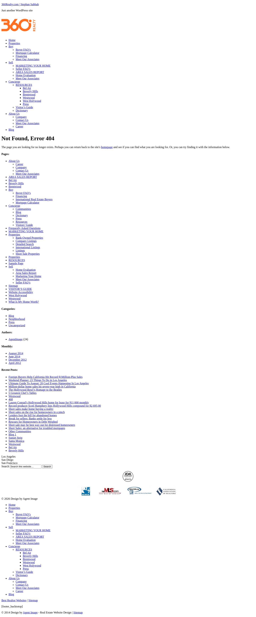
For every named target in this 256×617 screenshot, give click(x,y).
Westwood (29, 97)
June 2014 (14, 356)
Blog (11, 129)
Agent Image (30, 612)
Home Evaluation (26, 75)
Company (21, 116)
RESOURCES (24, 84)
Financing (21, 56)
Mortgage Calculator (27, 52)
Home (12, 40)
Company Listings (26, 240)
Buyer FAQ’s (23, 49)
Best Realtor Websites (13, 600)
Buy (11, 46)
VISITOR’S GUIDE (20, 288)
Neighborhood (17, 318)
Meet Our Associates (27, 59)
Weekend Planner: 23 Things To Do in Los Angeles (38, 380)
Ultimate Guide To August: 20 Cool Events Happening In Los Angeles (49, 383)
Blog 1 (12, 434)
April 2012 (15, 362)
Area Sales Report (26, 272)
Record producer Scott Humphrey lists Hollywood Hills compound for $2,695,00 (55, 405)
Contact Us (22, 120)
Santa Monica (16, 440)
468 (11, 399)
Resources (21, 221)
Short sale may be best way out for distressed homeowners (42, 424)
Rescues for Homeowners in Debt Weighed (33, 421)
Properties (14, 43)
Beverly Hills (30, 91)
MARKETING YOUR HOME (33, 65)
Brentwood (29, 94)
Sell (11, 62)
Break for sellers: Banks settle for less (30, 418)
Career (19, 126)
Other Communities (20, 431)
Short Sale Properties (28, 253)
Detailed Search (25, 244)
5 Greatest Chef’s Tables (22, 392)
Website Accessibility (21, 292)
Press (26, 104)
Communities (23, 208)
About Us (14, 113)
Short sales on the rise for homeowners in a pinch (37, 412)
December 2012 (18, 359)
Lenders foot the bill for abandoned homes (33, 415)
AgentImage (16, 339)
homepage (107, 147)
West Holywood (32, 100)
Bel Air (27, 88)
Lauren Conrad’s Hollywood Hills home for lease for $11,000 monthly (49, 402)
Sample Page (16, 263)
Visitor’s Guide (24, 107)
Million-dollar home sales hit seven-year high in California (42, 386)
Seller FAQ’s (23, 68)
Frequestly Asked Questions (25, 228)
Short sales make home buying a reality (31, 408)
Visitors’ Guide (24, 224)
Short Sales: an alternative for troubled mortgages (37, 428)
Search (5, 466)
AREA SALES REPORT (30, 72)
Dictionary (22, 110)
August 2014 (16, 353)
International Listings (28, 247)
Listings (20, 250)
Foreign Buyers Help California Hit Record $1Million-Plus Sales (45, 376)
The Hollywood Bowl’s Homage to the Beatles (35, 389)
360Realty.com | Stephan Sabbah (20, 4)
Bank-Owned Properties (29, 237)
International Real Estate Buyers (34, 199)
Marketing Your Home (28, 276)
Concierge (14, 81)
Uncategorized (17, 325)
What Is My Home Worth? (24, 301)
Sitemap (13, 285)
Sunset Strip (15, 437)
